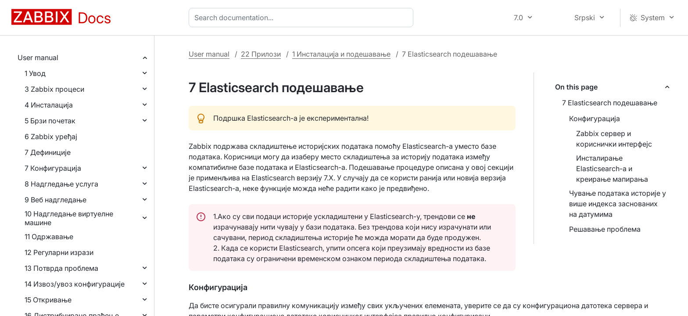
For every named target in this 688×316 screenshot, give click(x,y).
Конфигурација (594, 118)
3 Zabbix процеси (54, 89)
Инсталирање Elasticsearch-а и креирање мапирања (612, 168)
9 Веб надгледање (55, 199)
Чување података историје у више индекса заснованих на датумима (617, 204)
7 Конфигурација (53, 168)
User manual (38, 57)
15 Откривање (48, 299)
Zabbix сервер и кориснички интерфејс (614, 138)
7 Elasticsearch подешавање (609, 102)
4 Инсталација (49, 105)
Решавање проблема (605, 229)
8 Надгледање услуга (61, 184)
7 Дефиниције (48, 152)
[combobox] (303, 17)
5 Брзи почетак (50, 120)
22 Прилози (261, 54)
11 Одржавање (49, 236)
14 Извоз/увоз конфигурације (75, 284)
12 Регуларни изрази (59, 252)
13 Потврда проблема (61, 268)
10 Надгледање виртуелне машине (69, 218)
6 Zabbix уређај (51, 136)
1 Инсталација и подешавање (341, 54)
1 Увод (35, 73)
